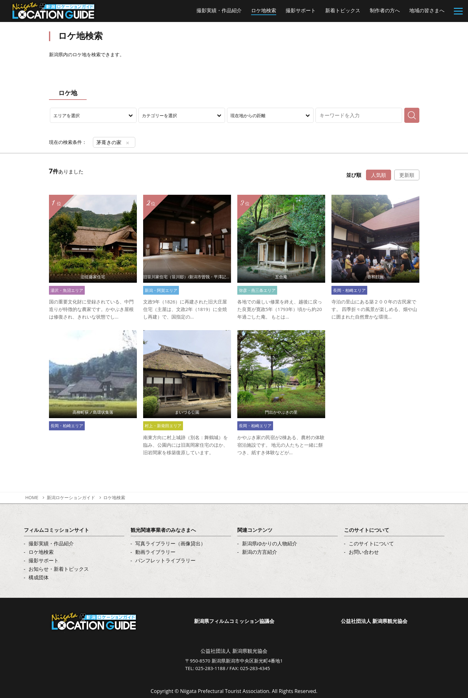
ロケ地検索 (114, 497)
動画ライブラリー (155, 551)
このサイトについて (371, 543)
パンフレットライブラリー (165, 560)
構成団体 (39, 577)
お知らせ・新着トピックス (59, 568)
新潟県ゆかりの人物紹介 (269, 543)
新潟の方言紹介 (259, 551)
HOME (32, 497)
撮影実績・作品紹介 (51, 543)
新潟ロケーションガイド (71, 497)
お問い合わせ (364, 551)
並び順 (353, 175)
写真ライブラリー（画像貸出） (170, 543)
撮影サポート (44, 560)
